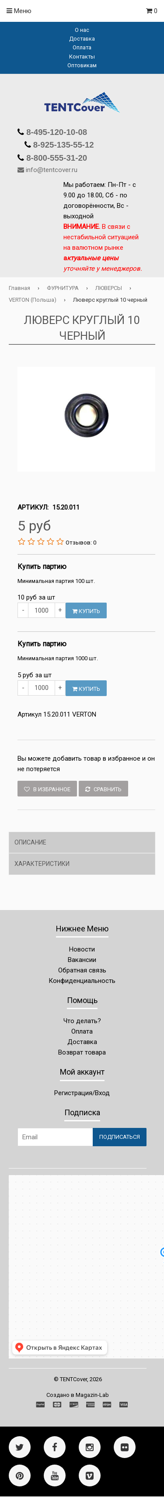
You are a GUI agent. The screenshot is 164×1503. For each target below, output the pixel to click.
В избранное (47, 789)
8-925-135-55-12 (62, 144)
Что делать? (82, 1021)
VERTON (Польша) (32, 299)
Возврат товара (82, 1052)
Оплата (82, 47)
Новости (82, 949)
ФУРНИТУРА (63, 288)
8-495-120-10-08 (55, 132)
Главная (19, 288)
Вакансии (82, 960)
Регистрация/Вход (82, 1093)
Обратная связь (82, 970)
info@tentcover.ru (51, 170)
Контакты (82, 56)
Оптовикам (82, 65)
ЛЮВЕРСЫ (108, 288)
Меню (19, 11)
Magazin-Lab (92, 1395)
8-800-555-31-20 (55, 157)
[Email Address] (55, 1137)
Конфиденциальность (82, 981)
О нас (82, 30)
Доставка (82, 38)
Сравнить (103, 789)
